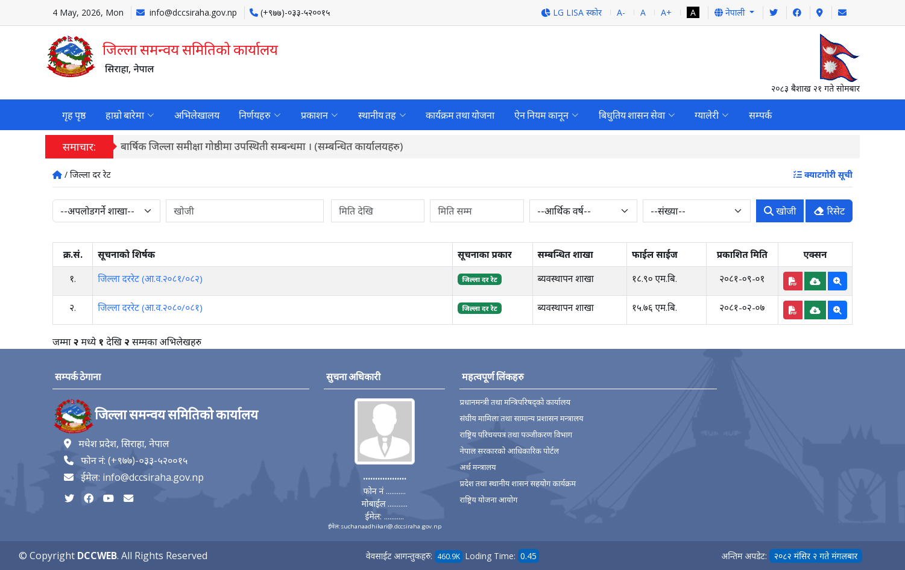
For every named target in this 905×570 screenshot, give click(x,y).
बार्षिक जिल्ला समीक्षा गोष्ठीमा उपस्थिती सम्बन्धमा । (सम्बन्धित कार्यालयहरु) (266, 147)
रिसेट (829, 211)
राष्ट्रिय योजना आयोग (488, 500)
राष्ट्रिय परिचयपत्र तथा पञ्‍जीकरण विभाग (515, 435)
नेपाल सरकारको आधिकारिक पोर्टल (509, 451)
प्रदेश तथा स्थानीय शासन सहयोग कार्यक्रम (517, 483)
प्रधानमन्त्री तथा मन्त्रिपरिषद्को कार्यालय (514, 402)
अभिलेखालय (195, 115)
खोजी (780, 211)
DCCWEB (97, 555)
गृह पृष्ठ (74, 115)
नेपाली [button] (730, 12)
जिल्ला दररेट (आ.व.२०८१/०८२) (150, 278)
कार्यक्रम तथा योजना (457, 115)
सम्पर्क (756, 115)
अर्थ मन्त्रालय (477, 467)
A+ (666, 12)
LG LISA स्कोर (571, 12)
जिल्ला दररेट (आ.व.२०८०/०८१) (150, 307)
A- (621, 12)
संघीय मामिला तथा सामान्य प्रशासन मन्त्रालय (521, 418)
